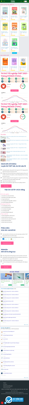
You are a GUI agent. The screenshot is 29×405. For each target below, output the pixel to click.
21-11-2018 (8, 279)
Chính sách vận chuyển (6, 387)
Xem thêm (6, 186)
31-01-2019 (20, 279)
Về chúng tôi (5, 384)
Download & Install (7, 243)
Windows (4, 239)
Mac (12, 239)
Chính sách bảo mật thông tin (7, 386)
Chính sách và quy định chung (7, 385)
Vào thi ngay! (14, 90)
